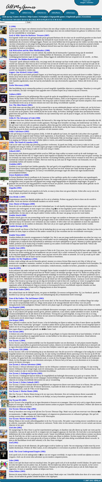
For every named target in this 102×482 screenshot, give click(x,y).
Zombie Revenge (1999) (18, 226)
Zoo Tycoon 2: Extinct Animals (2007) (24, 382)
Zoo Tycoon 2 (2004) (17, 340)
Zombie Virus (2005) (17, 235)
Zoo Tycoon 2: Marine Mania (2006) (23, 391)
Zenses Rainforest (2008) (19, 175)
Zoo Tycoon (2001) (16, 332)
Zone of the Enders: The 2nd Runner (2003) (26, 298)
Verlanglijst (43, 17)
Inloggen (83, 2)
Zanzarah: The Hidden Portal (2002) (23, 59)
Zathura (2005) (15, 94)
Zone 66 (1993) (15, 268)
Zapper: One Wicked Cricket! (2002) (23, 72)
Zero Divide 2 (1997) (17, 197)
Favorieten (86, 17)
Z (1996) (12, 26)
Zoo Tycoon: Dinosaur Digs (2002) (22, 409)
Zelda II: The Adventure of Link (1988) (24, 118)
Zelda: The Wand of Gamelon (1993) (23, 142)
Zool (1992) (13, 443)
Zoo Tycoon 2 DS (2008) (18, 349)
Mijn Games (33, 17)
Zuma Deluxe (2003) (17, 471)
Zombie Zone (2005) (17, 248)
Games (15, 17)
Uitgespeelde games (57, 17)
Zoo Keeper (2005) (16, 320)
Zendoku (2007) (15, 164)
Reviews (23, 17)
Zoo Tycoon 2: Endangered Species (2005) (25, 373)
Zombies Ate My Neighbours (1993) (23, 259)
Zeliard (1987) (14, 151)
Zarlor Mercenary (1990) (19, 85)
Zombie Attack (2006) (17, 215)
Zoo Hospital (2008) (17, 307)
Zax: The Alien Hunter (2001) (21, 105)
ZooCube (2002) (15, 428)
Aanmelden (89, 2)
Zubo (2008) (14, 460)
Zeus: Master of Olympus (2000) (22, 204)
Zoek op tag (7, 17)
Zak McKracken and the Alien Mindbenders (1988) (29, 50)
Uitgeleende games (73, 17)
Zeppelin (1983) (15, 188)
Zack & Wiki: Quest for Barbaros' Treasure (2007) (29, 35)
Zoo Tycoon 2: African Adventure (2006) (25, 364)
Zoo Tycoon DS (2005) (18, 400)
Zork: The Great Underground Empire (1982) (27, 451)
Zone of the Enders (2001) (19, 289)
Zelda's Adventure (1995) (19, 131)
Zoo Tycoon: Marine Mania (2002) (22, 419)
